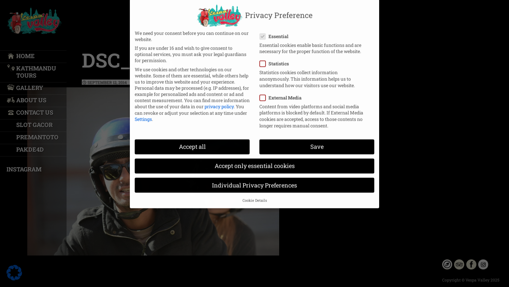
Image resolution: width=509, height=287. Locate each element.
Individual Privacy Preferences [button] (254, 179)
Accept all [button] (192, 140)
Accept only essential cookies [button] (255, 160)
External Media (282, 92)
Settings (143, 113)
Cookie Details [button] (254, 194)
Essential (275, 30)
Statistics (276, 58)
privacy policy (219, 100)
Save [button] (317, 140)
